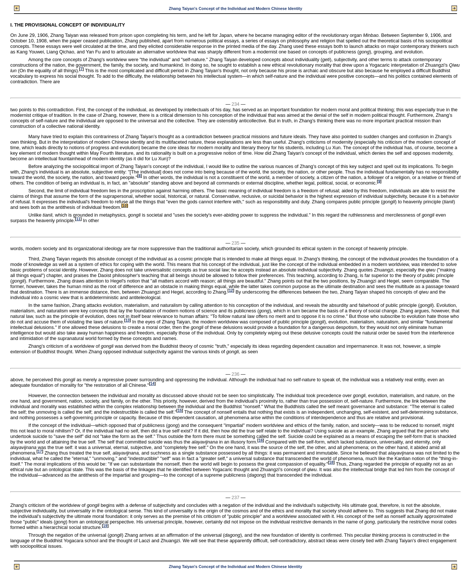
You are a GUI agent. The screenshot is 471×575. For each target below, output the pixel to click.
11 (78, 219)
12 (231, 290)
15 (180, 411)
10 (125, 206)
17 (40, 451)
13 (127, 320)
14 (152, 384)
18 (331, 462)
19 (105, 526)
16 (261, 440)
